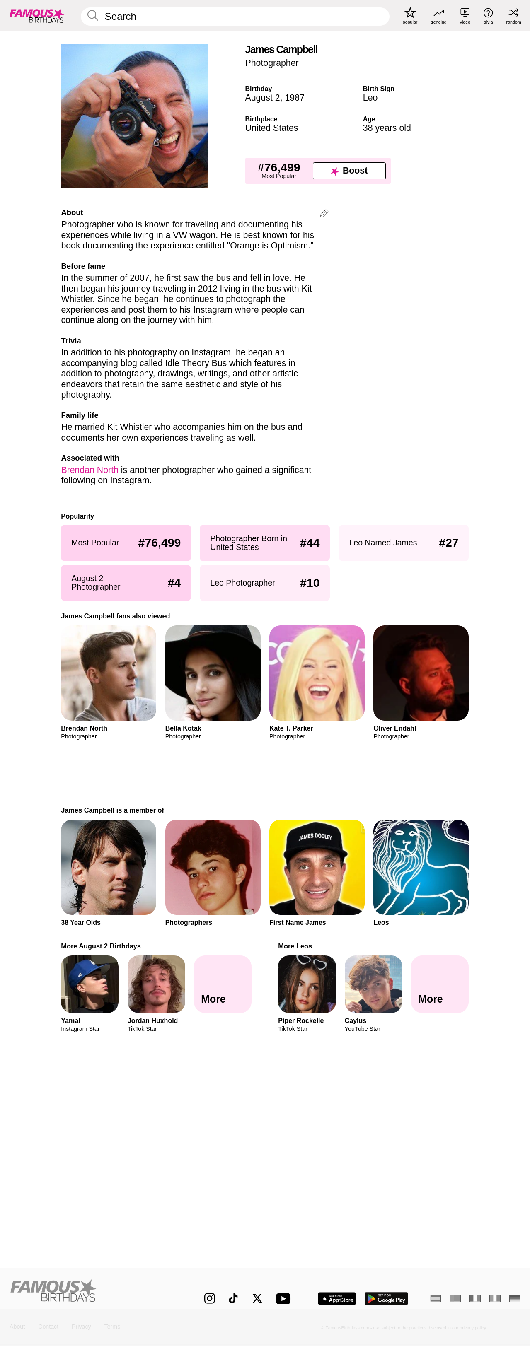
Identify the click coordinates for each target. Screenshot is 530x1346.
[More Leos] (440, 984)
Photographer (272, 63)
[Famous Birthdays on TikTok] (233, 1298)
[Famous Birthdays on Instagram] (209, 1298)
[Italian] (495, 1298)
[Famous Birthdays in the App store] (337, 1298)
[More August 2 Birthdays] (223, 984)
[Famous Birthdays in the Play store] (387, 1298)
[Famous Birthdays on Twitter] (257, 1298)
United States (271, 128)
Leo (370, 98)
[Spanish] (435, 1298)
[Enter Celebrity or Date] (235, 16)
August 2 (262, 98)
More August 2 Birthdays (101, 946)
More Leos (295, 946)
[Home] (92, 1292)
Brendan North (90, 470)
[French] (475, 1298)
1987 (294, 98)
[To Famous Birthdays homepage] (37, 15)
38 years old (387, 128)
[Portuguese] (455, 1298)
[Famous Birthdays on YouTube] (285, 1298)
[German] (514, 1298)
